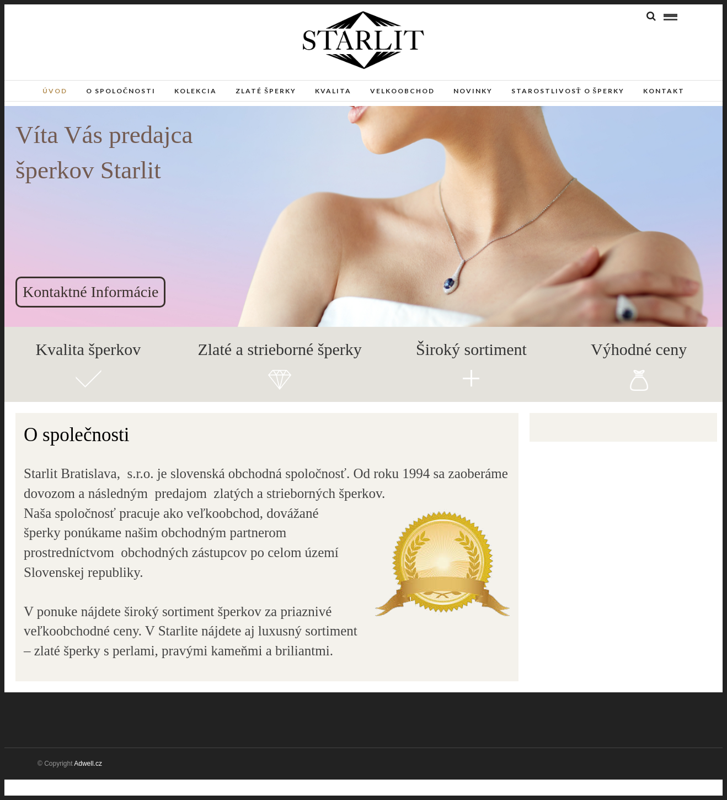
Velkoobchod (402, 91)
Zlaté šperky (266, 91)
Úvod (54, 91)
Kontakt (664, 91)
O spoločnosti (121, 91)
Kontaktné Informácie (90, 291)
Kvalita (333, 91)
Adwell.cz (88, 763)
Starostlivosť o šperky (568, 91)
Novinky (473, 91)
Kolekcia (195, 91)
